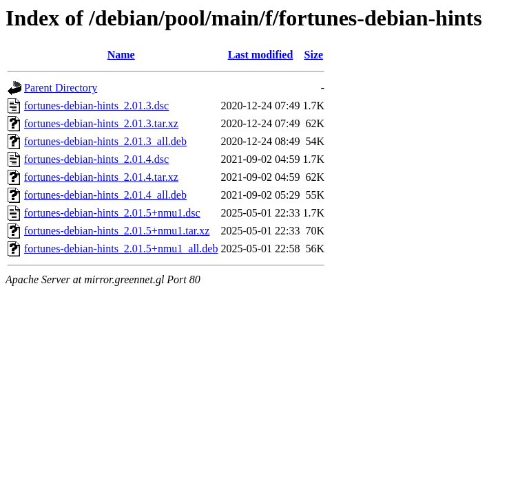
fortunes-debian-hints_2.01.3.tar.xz (101, 123)
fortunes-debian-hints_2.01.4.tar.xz (101, 177)
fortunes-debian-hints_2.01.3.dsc (96, 105)
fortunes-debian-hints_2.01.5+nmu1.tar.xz (116, 230)
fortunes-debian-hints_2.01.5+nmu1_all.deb (121, 248)
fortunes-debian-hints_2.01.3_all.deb (105, 141)
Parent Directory (60, 88)
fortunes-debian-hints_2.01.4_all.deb (105, 195)
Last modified (260, 54)
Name (121, 54)
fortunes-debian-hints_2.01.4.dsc (96, 159)
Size (314, 54)
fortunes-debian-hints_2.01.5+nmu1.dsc (112, 213)
